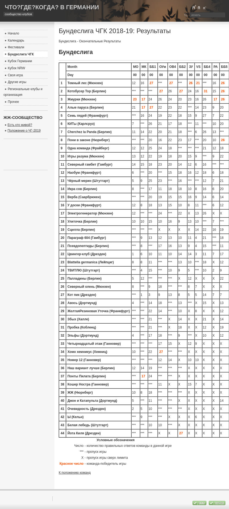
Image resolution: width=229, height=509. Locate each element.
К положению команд (75, 473)
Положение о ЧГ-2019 (24, 130)
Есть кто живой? (20, 125)
